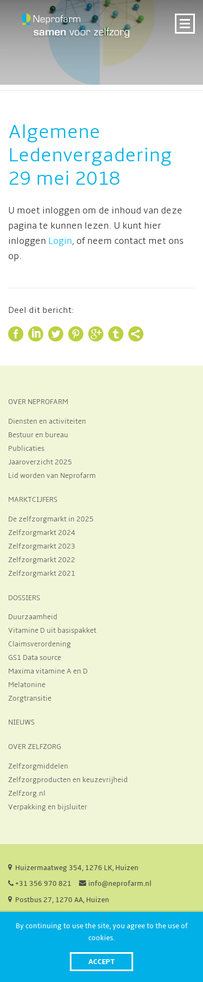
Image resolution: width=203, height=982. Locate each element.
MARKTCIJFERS (32, 499)
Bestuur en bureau (38, 435)
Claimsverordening (39, 644)
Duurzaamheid (32, 617)
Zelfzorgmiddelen (38, 766)
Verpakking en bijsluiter (47, 807)
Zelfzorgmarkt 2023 (41, 546)
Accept (101, 961)
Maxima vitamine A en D (48, 671)
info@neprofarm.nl (120, 883)
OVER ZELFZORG (34, 746)
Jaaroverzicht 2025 (40, 462)
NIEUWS (21, 722)
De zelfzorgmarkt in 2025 (51, 519)
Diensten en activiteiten (47, 421)
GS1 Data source (34, 657)
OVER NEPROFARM (38, 402)
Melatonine (26, 685)
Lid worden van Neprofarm (52, 475)
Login (60, 241)
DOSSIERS (24, 598)
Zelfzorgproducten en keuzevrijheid (68, 780)
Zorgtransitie (29, 698)
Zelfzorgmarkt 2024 (41, 532)
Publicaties (26, 448)
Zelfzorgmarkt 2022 (41, 560)
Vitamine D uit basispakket (52, 630)
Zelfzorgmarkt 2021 (41, 573)
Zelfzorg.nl (26, 793)
